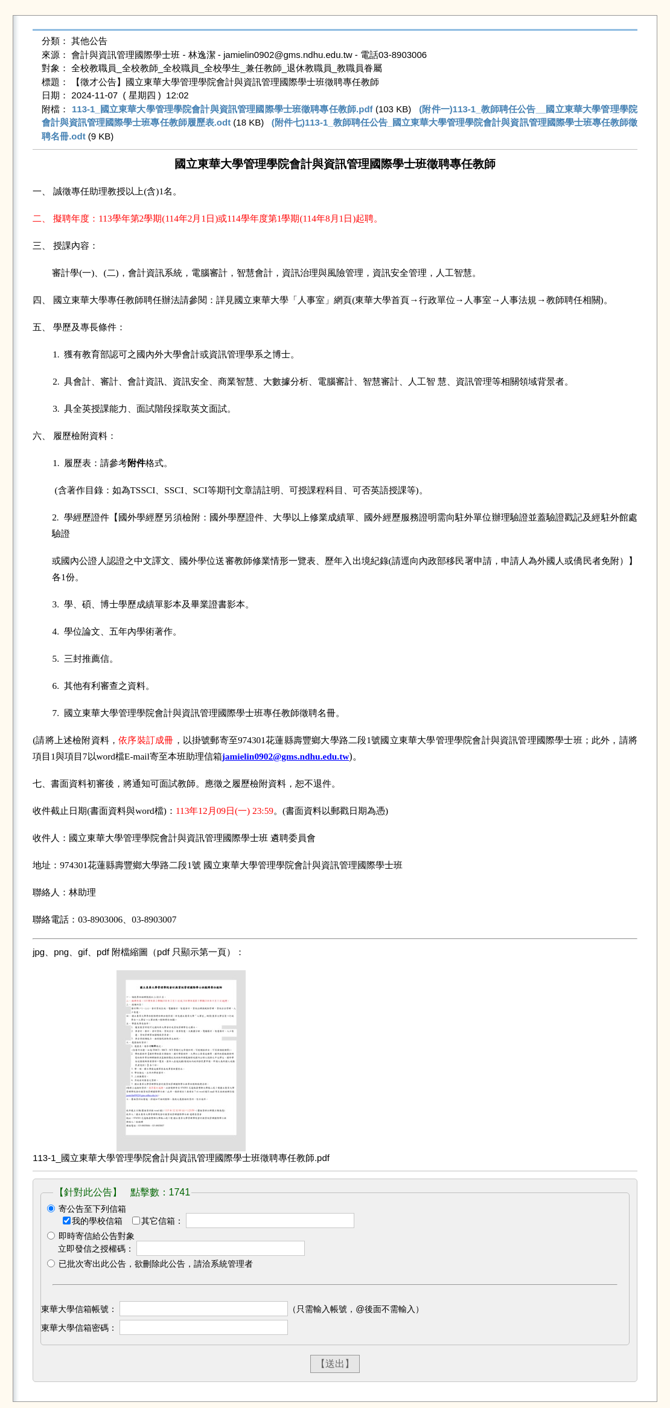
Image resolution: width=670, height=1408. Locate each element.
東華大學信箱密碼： (79, 1328)
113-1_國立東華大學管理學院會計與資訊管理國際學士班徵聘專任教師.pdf (222, 109)
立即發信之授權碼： (96, 1248)
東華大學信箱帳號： (79, 1309)
